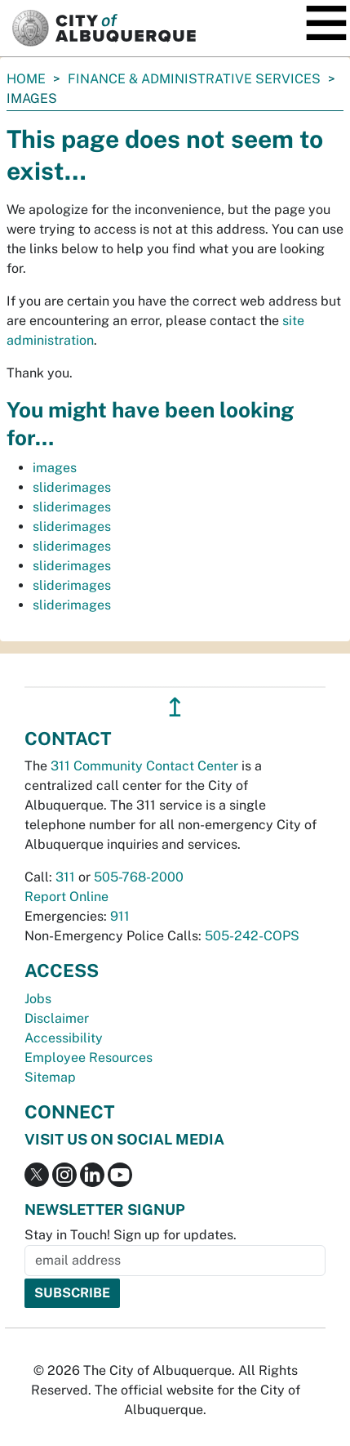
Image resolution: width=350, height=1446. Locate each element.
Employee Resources (88, 1057)
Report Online (66, 896)
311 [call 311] (65, 877)
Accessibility (63, 1038)
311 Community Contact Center (144, 766)
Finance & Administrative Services (194, 79)
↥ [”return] (175, 707)
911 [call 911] (120, 916)
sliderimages (72, 487)
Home (26, 79)
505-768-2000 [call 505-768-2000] (139, 877)
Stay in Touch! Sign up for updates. (130, 1235)
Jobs (37, 998)
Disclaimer (56, 1018)
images (55, 467)
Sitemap (50, 1077)
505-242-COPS (252, 936)
